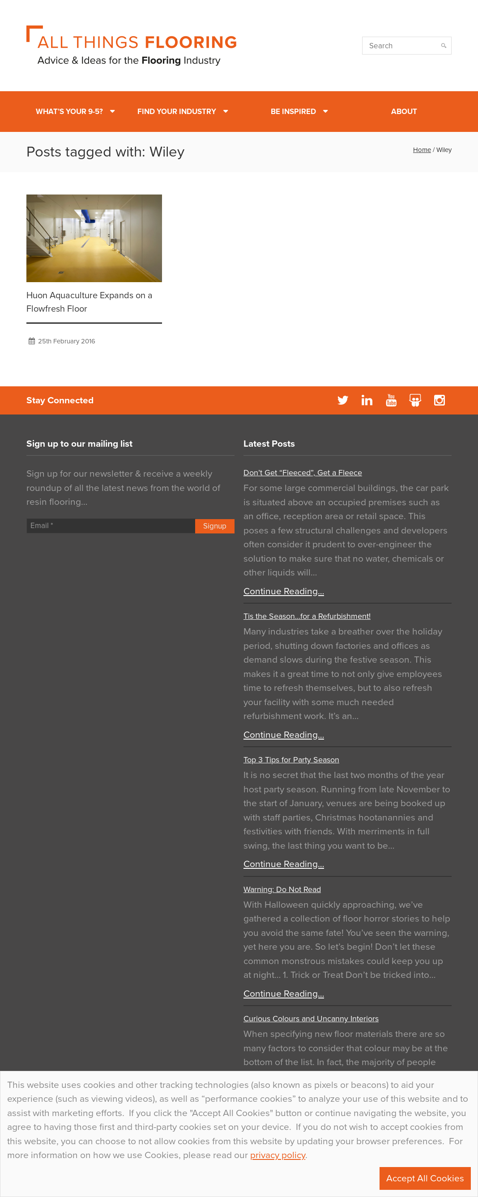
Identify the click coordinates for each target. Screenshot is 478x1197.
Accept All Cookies (425, 1178)
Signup (214, 526)
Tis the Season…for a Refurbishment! (307, 616)
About (404, 111)
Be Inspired (293, 111)
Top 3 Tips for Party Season (291, 760)
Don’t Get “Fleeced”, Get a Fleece (302, 473)
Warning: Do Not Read (282, 889)
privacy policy (277, 1155)
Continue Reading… (283, 591)
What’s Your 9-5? (69, 111)
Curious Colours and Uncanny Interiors (311, 1019)
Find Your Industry (176, 111)
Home (422, 150)
